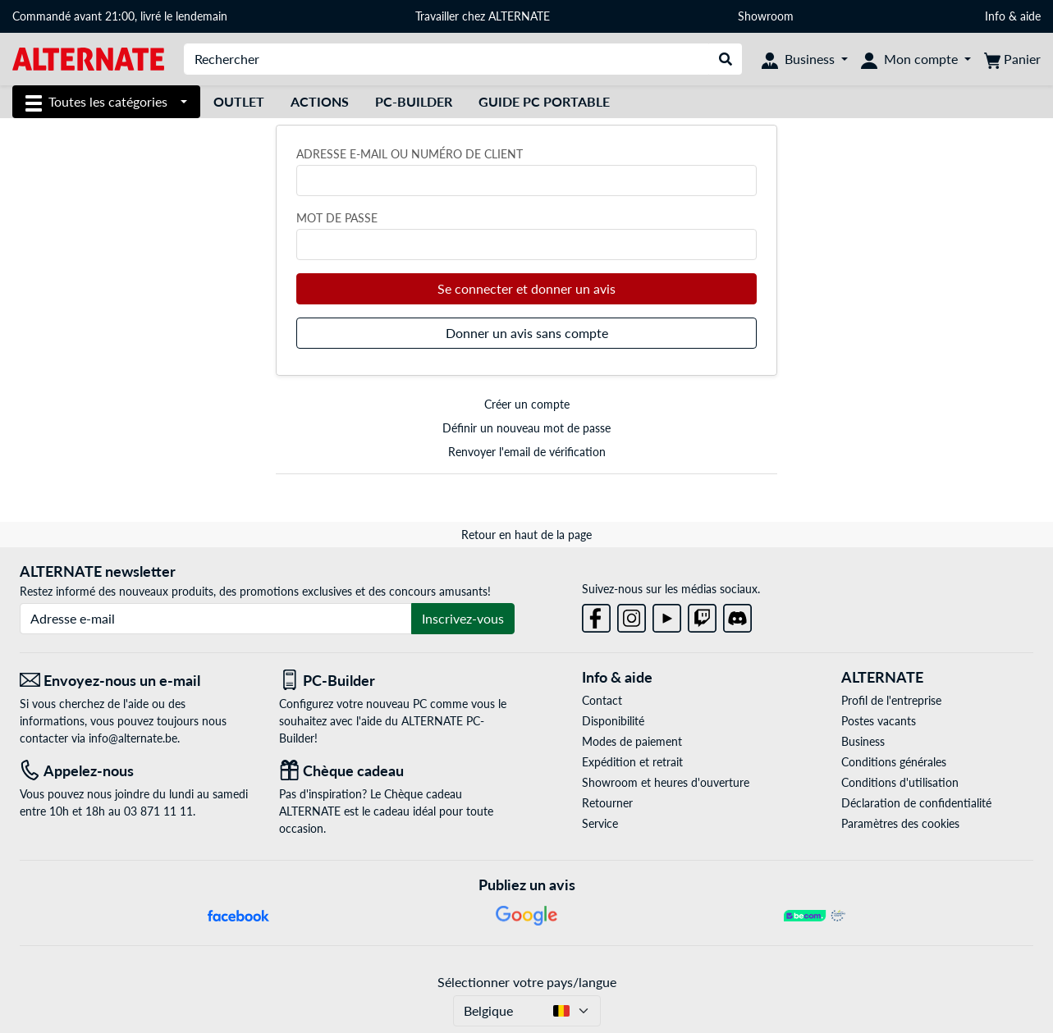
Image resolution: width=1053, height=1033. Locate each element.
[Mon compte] (916, 59)
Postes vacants (878, 721)
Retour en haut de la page (526, 535)
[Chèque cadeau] (396, 771)
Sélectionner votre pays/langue (526, 982)
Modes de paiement (632, 741)
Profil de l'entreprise (891, 700)
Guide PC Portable (544, 101)
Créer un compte (527, 404)
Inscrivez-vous (463, 618)
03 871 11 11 (158, 811)
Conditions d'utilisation (900, 782)
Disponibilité (613, 721)
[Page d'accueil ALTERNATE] (88, 57)
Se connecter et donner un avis (526, 288)
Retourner (607, 803)
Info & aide (1013, 16)
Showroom (767, 16)
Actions (320, 101)
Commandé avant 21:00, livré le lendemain (119, 16)
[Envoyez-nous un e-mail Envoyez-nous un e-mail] (137, 681)
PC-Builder (413, 101)
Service (600, 823)
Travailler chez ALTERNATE (482, 16)
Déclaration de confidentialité (916, 803)
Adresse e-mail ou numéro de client (409, 154)
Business (863, 741)
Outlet (238, 101)
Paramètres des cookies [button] (900, 823)
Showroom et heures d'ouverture (665, 782)
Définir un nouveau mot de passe (526, 428)
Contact (602, 700)
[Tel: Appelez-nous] (137, 771)
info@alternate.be (133, 738)
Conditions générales (893, 762)
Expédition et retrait (632, 762)
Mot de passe (337, 218)
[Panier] (1012, 59)
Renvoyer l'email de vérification (527, 452)
